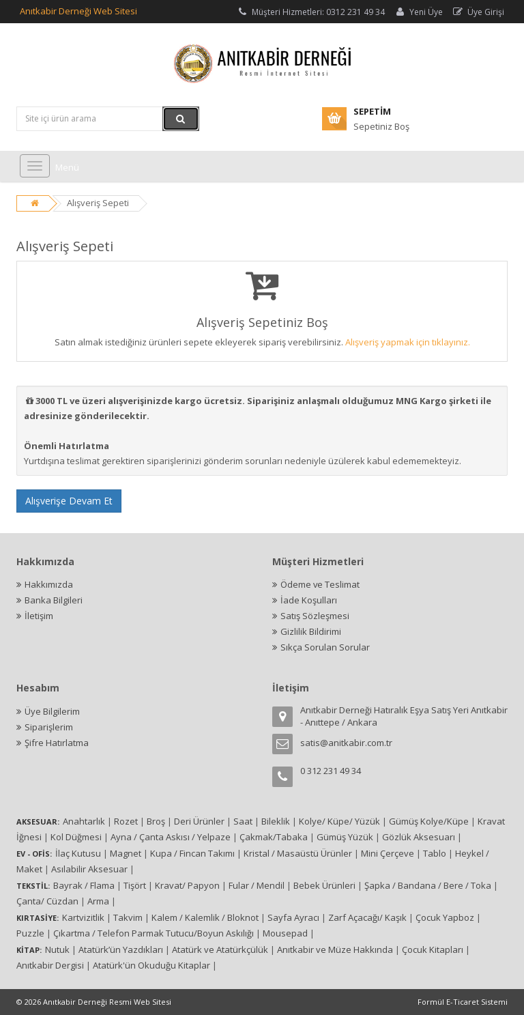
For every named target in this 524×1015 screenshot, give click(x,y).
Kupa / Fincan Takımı (192, 853)
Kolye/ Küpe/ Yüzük (339, 821)
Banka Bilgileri (54, 600)
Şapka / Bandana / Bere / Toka (427, 885)
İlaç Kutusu (78, 853)
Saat (242, 821)
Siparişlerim (49, 727)
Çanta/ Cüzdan (47, 901)
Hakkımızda (49, 584)
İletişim (39, 616)
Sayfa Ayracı (293, 917)
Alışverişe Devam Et (69, 500)
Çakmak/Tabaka (273, 837)
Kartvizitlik (83, 917)
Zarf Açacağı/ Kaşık (367, 917)
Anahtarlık (84, 821)
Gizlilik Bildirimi (310, 631)
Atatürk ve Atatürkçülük (220, 949)
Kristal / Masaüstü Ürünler (298, 853)
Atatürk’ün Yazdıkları (120, 949)
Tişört (134, 885)
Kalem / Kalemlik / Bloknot (205, 917)
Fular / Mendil (257, 885)
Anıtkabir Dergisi (50, 965)
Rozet (126, 821)
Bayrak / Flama (84, 885)
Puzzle (30, 933)
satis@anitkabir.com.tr (346, 743)
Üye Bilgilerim (52, 711)
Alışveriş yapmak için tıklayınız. (407, 342)
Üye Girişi (478, 12)
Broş (156, 821)
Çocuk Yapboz (445, 917)
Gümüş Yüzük (345, 837)
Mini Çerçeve (387, 853)
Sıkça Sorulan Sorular (325, 647)
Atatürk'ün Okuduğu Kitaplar (151, 965)
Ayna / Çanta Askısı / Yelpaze (171, 837)
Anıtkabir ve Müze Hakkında (335, 949)
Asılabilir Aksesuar (89, 869)
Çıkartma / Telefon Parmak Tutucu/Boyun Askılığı (153, 933)
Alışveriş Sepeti (98, 203)
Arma (98, 901)
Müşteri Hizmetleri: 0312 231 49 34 (310, 12)
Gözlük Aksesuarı (418, 837)
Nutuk (57, 949)
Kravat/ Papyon (187, 885)
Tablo (434, 853)
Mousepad (285, 933)
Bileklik (275, 821)
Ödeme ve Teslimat (320, 584)
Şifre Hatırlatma (57, 743)
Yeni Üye (418, 12)
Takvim (128, 917)
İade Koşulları (308, 600)
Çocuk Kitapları (432, 949)
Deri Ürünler (199, 821)
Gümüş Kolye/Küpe (429, 821)
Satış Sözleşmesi (314, 616)
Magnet (125, 853)
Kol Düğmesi (76, 837)
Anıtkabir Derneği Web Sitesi (78, 11)
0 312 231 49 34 (330, 770)
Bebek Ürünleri (324, 885)
